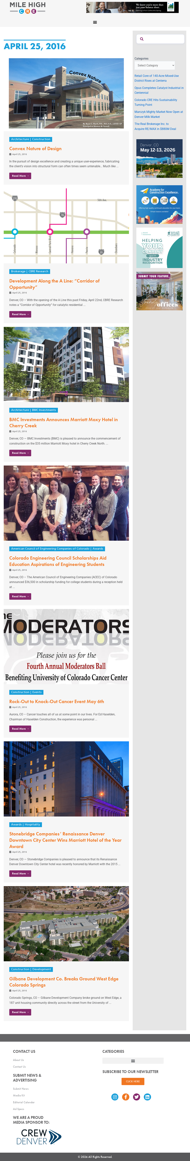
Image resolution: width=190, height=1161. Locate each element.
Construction (41, 139)
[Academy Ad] (159, 204)
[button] (95, 22)
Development (41, 969)
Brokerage (18, 271)
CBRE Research (38, 271)
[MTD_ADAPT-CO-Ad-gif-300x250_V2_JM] (159, 158)
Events (37, 692)
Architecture (20, 139)
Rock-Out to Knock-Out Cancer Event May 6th (56, 701)
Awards (98, 548)
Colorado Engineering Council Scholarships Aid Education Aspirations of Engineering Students (58, 561)
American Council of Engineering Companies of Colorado (50, 548)
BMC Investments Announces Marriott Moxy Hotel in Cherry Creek (63, 422)
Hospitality (32, 824)
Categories (141, 58)
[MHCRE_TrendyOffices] (159, 291)
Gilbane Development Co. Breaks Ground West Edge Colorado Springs (64, 982)
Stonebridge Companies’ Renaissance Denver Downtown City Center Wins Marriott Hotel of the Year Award (65, 840)
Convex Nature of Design (35, 148)
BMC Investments (44, 410)
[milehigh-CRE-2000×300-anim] (132, 7)
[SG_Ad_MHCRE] (159, 247)
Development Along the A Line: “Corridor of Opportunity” (54, 284)
